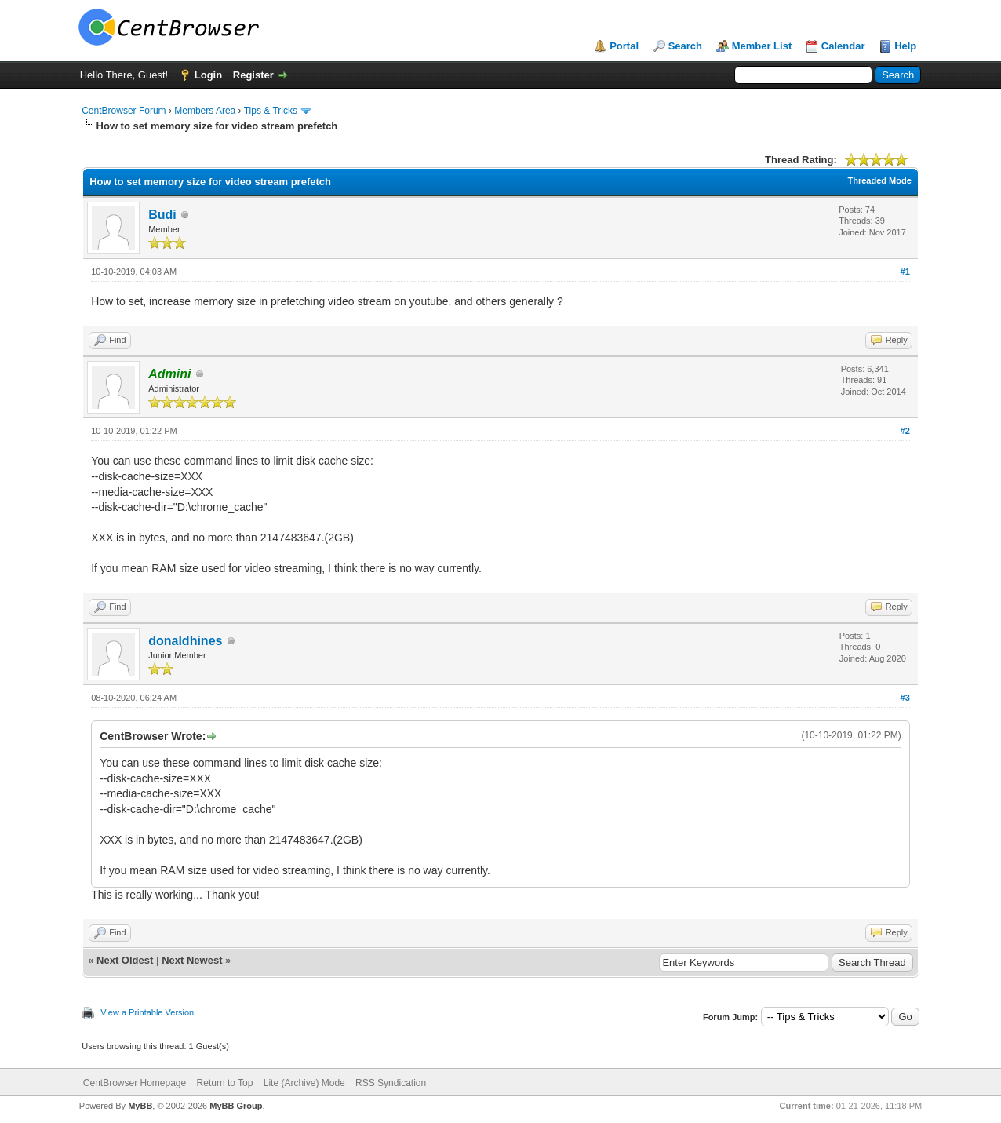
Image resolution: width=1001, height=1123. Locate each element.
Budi (162, 214)
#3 (905, 697)
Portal (624, 46)
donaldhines (185, 640)
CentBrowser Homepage (134, 1082)
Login (208, 75)
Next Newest (192, 960)
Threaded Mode (880, 180)
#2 (905, 431)
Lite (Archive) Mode (304, 1082)
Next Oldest (124, 960)
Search (685, 46)
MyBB (140, 1105)
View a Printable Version (147, 1012)
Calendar (843, 46)
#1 (905, 271)
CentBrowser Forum (124, 110)
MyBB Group (235, 1105)
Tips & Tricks (270, 110)
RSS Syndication (390, 1082)
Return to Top (225, 1082)
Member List (762, 46)
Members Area (204, 110)
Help (905, 46)
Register (253, 75)
